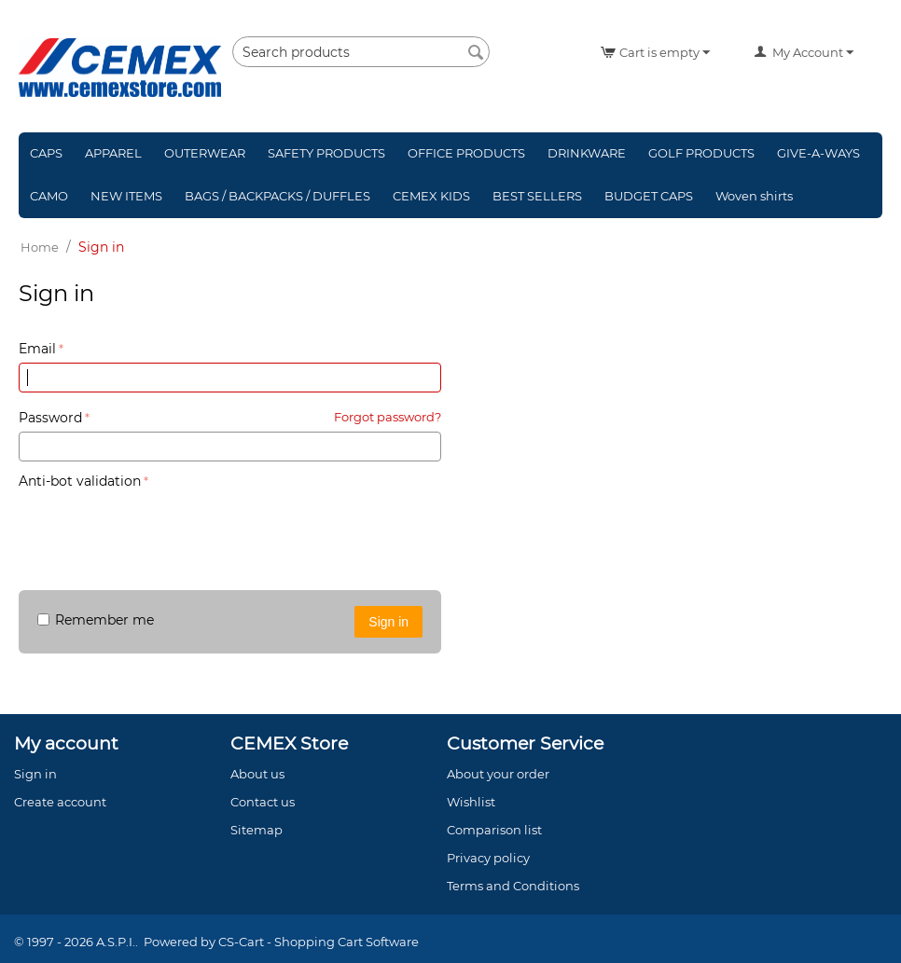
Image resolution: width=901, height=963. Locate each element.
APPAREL (113, 152)
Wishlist (471, 801)
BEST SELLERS (537, 195)
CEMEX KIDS (431, 195)
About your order (498, 773)
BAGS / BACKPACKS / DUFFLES (277, 195)
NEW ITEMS (126, 195)
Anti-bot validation (80, 481)
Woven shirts (754, 195)
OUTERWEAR (204, 152)
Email (37, 348)
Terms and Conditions (513, 885)
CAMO (49, 195)
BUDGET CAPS (648, 195)
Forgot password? (387, 416)
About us (257, 773)
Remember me (95, 620)
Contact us (262, 801)
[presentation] (160, 530)
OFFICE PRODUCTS (466, 152)
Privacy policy (488, 857)
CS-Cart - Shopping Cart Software (318, 941)
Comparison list (494, 829)
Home (40, 247)
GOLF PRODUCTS (701, 152)
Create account (499, 317)
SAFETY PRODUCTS (326, 152)
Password (50, 417)
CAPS (46, 152)
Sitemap (256, 829)
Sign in (388, 621)
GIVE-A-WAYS (818, 152)
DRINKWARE (587, 152)
